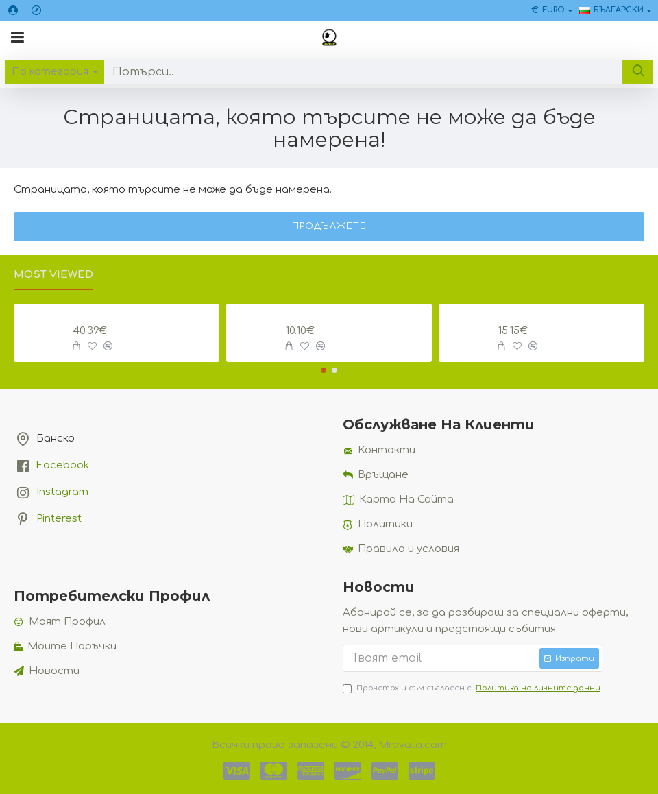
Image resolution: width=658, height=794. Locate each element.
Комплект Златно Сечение (144, 315)
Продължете (329, 226)
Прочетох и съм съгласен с (472, 688)
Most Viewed (53, 274)
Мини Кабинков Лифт (566, 315)
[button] (323, 370)
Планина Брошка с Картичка (357, 315)
